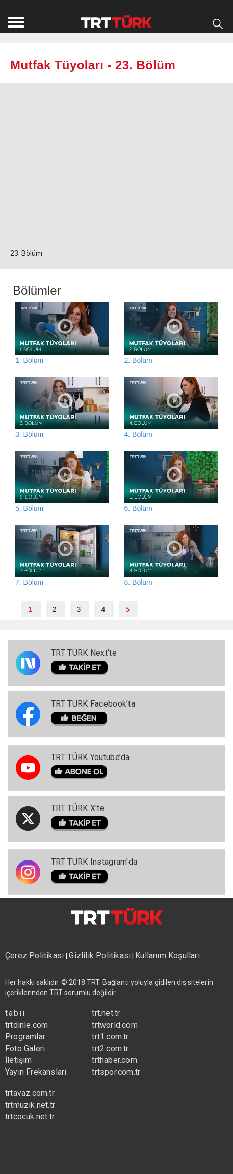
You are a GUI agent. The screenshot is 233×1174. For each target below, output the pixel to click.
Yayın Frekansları (35, 1072)
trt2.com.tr (110, 1048)
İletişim (18, 1060)
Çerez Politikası (35, 955)
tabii (15, 1013)
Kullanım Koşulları (167, 955)
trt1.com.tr (110, 1036)
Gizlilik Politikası (100, 955)
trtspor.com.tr (116, 1072)
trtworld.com (114, 1025)
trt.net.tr (106, 1013)
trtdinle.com (26, 1025)
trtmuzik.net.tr (30, 1105)
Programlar (25, 1036)
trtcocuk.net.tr (30, 1116)
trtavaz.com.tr (30, 1093)
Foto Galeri (25, 1048)
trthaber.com (114, 1060)
